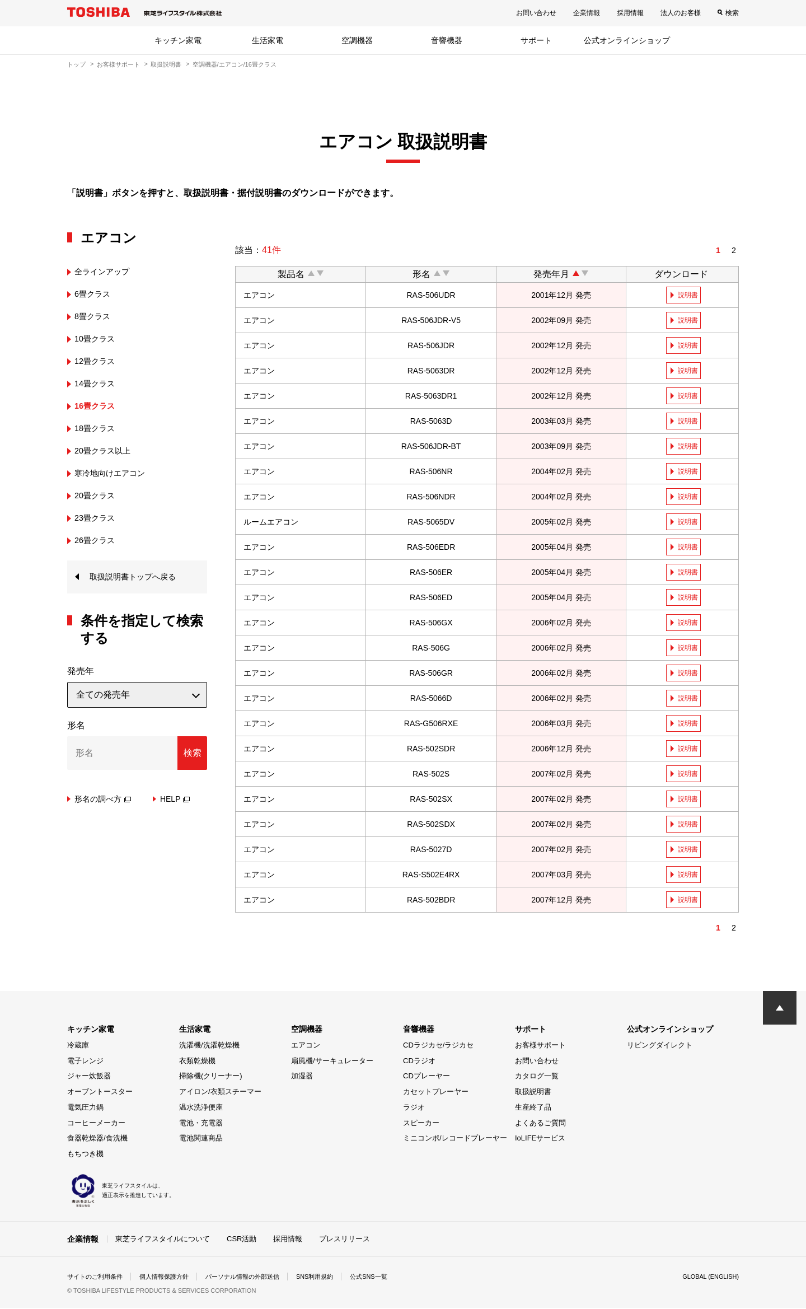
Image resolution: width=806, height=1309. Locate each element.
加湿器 (302, 1077)
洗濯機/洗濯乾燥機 (209, 1046)
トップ (76, 64)
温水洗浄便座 (201, 1109)
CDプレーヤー (426, 1077)
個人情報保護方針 (171, 1278)
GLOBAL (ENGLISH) (707, 1278)
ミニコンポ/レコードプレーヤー (455, 1139)
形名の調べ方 (102, 800)
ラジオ (414, 1109)
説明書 (689, 295)
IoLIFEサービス (540, 1139)
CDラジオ (419, 1062)
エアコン (305, 1046)
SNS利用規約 (332, 1278)
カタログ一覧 (537, 1077)
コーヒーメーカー (96, 1124)
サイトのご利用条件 (97, 1278)
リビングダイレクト (659, 1046)
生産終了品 (533, 1109)
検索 (732, 13)
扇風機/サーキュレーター (332, 1062)
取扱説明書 (166, 64)
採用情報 (630, 13)
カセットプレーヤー (435, 1093)
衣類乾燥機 (197, 1062)
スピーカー (421, 1124)
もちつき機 (85, 1155)
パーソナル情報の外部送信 (255, 1278)
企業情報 (586, 13)
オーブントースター (100, 1093)
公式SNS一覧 (390, 1278)
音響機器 (446, 40)
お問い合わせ (536, 13)
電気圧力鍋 (85, 1109)
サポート (536, 40)
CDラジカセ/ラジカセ (438, 1046)
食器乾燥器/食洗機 (97, 1139)
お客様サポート (118, 64)
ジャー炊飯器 (89, 1077)
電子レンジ (85, 1062)
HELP (175, 800)
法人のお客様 (680, 13)
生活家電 (267, 40)
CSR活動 (241, 1240)
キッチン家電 (178, 40)
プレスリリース (344, 1240)
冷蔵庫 (78, 1046)
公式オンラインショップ (627, 40)
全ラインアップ (105, 271)
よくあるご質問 (540, 1124)
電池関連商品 (201, 1139)
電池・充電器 (201, 1124)
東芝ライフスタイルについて (162, 1240)
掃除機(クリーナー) (210, 1077)
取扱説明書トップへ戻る (139, 577)
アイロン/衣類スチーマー (220, 1093)
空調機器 (357, 40)
